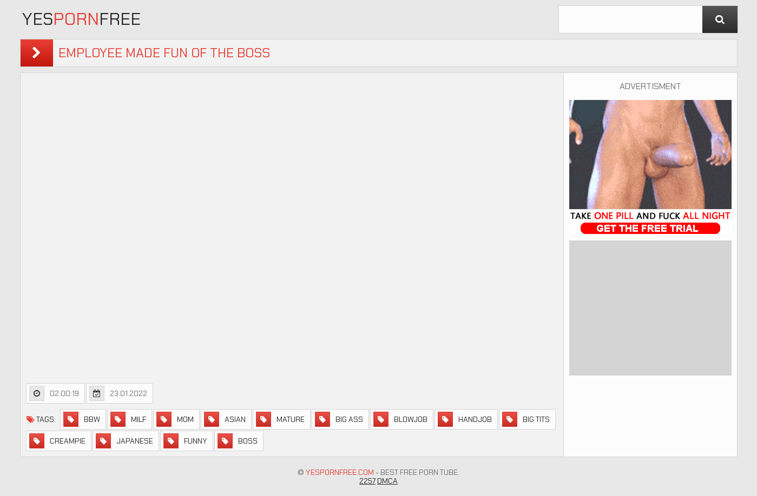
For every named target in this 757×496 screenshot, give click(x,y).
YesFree (81, 19)
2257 (367, 481)
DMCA (387, 481)
